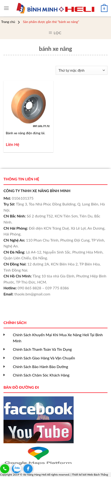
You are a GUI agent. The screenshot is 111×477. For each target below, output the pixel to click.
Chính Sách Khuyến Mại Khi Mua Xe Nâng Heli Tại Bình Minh (58, 337)
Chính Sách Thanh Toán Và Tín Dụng (42, 349)
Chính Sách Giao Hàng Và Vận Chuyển (44, 358)
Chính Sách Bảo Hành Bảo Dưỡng (40, 366)
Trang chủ (8, 22)
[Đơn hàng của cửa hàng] (82, 70)
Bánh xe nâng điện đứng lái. (25, 133)
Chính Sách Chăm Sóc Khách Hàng (41, 375)
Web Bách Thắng (97, 474)
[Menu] (6, 8)
